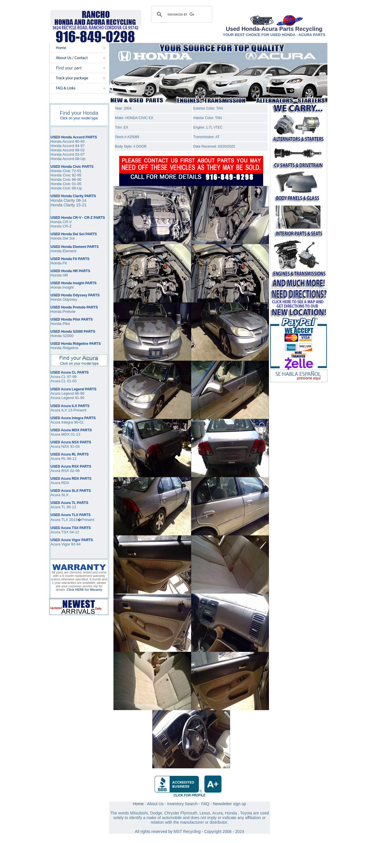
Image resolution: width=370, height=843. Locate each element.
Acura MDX (60, 434)
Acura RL (58, 458)
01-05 (76, 184)
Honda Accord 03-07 (68, 154)
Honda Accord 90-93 (68, 141)
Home (138, 803)
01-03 (71, 381)
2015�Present (81, 520)
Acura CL (58, 381)
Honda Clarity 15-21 (69, 205)
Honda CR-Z (61, 226)
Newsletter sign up (229, 803)
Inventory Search (182, 803)
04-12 (74, 532)
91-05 (74, 446)
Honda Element (64, 251)
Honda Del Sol (63, 238)
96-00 (76, 179)
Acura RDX (60, 483)
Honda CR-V (61, 222)
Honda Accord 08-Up (68, 159)
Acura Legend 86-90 (68, 393)
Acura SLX (60, 495)
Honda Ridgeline (64, 348)
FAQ (205, 803)
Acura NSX (60, 446)
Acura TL (58, 507)
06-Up (76, 188)
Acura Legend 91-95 (68, 398)
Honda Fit (59, 263)
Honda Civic (61, 179)
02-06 (74, 470)
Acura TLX (59, 520)
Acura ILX (59, 410)
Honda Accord (62, 146)
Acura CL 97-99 (64, 377)
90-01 (78, 422)
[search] (181, 14)
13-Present (76, 410)
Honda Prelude (63, 311)
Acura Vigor (61, 544)
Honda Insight (62, 287)
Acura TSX (60, 532)
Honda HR (59, 275)
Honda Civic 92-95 (66, 175)
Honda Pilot (60, 323)
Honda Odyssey (64, 299)
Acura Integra (62, 422)
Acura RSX (60, 470)
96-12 (71, 458)
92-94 (76, 544)
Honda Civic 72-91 (66, 171)
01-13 (75, 434)
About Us (155, 803)
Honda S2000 (62, 336)
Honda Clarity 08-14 (69, 200)
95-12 (71, 507)
